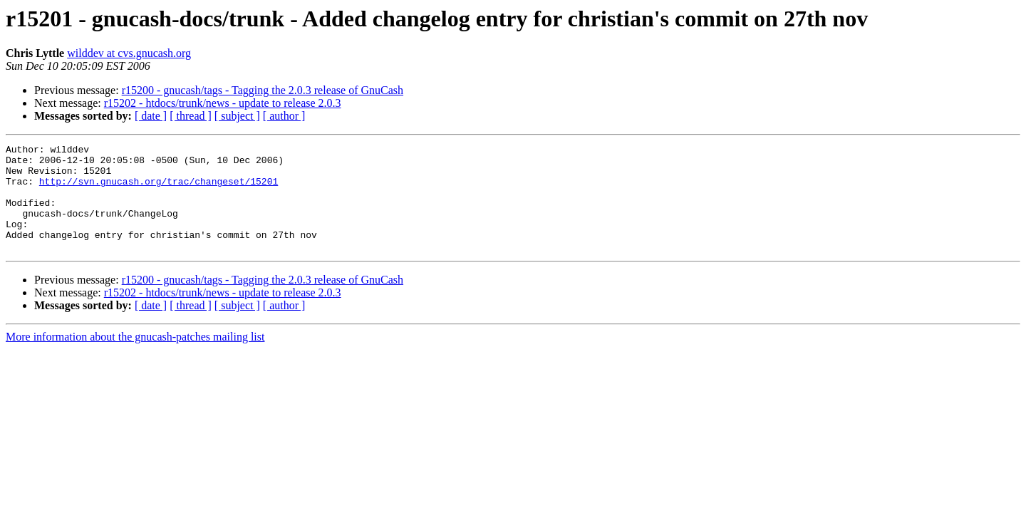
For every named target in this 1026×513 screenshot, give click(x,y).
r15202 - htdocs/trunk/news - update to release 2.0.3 (222, 103)
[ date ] (151, 116)
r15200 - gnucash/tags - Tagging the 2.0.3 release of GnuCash (262, 90)
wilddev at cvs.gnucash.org (129, 53)
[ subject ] (237, 116)
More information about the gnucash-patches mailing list (135, 358)
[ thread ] (191, 116)
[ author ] (284, 116)
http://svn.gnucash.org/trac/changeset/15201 (158, 189)
